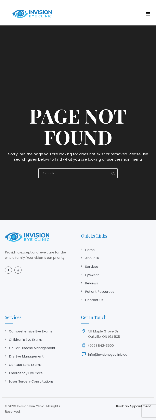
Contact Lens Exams (25, 364)
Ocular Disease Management (32, 348)
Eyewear (92, 275)
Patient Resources (99, 291)
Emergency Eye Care (26, 373)
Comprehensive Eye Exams (30, 331)
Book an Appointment (133, 406)
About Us (92, 258)
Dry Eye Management (26, 356)
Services (92, 266)
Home (90, 250)
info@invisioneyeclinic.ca (107, 354)
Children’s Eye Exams (25, 339)
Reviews (91, 283)
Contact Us (94, 300)
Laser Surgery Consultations (31, 381)
